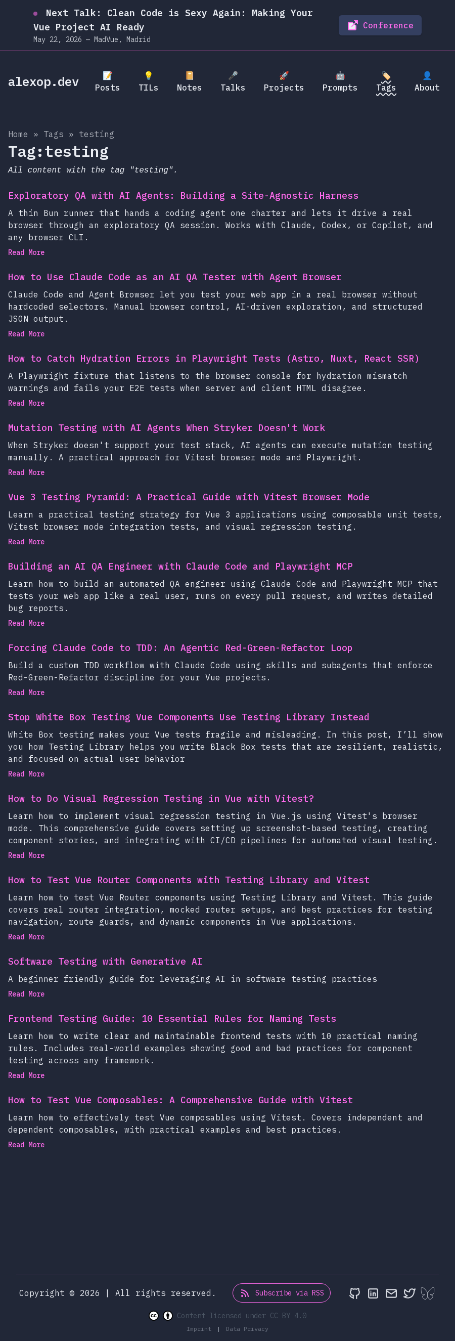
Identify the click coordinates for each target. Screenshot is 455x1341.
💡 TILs (149, 81)
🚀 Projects (284, 81)
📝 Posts (107, 81)
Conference (380, 25)
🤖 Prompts (340, 81)
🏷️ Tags (386, 81)
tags (53, 134)
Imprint (201, 1328)
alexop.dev (43, 81)
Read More (29, 252)
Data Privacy (247, 1328)
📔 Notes (189, 81)
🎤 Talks (233, 81)
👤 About (427, 81)
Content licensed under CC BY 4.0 (227, 1316)
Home (18, 134)
